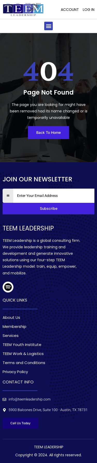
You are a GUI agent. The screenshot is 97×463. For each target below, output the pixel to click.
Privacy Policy (15, 371)
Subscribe (48, 208)
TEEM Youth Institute (22, 344)
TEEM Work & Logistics (23, 353)
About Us (11, 317)
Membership (14, 326)
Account (70, 9)
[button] (48, 26)
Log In (88, 9)
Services (11, 335)
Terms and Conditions (24, 362)
